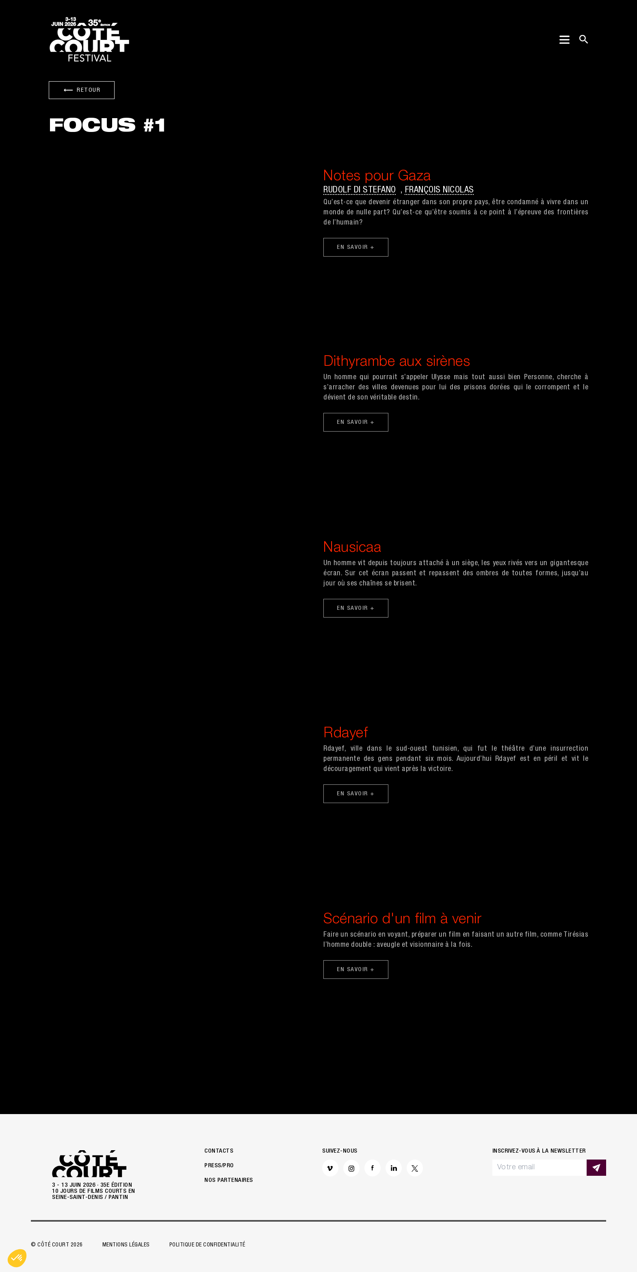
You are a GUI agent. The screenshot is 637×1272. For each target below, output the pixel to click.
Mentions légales (126, 1245)
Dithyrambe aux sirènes (396, 363)
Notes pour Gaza (377, 177)
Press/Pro (219, 1166)
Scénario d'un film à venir (402, 920)
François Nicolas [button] (439, 190)
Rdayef (345, 734)
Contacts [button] (218, 1151)
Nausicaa (352, 549)
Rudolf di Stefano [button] (359, 190)
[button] (17, 1258)
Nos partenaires (228, 1180)
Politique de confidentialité (207, 1245)
